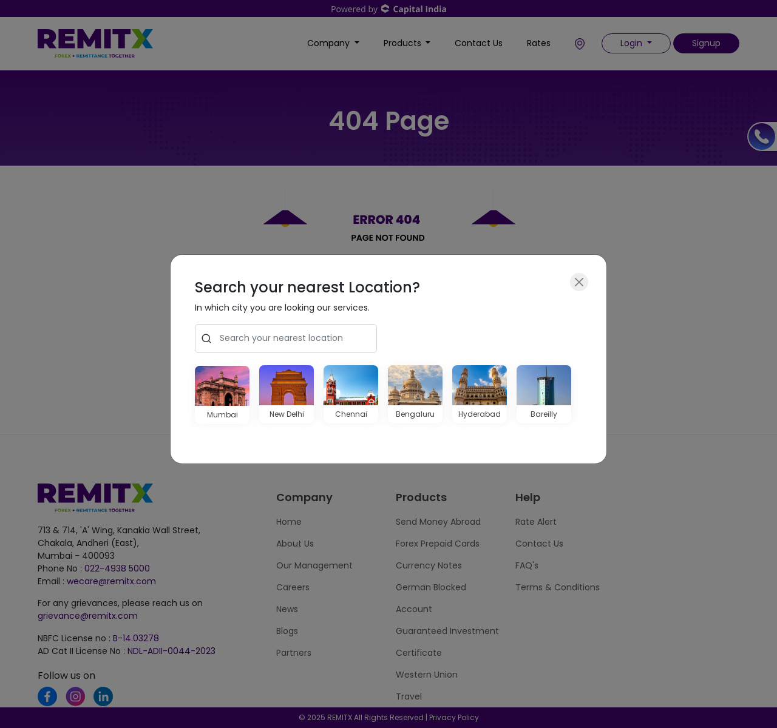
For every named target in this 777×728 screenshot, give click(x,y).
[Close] (579, 282)
